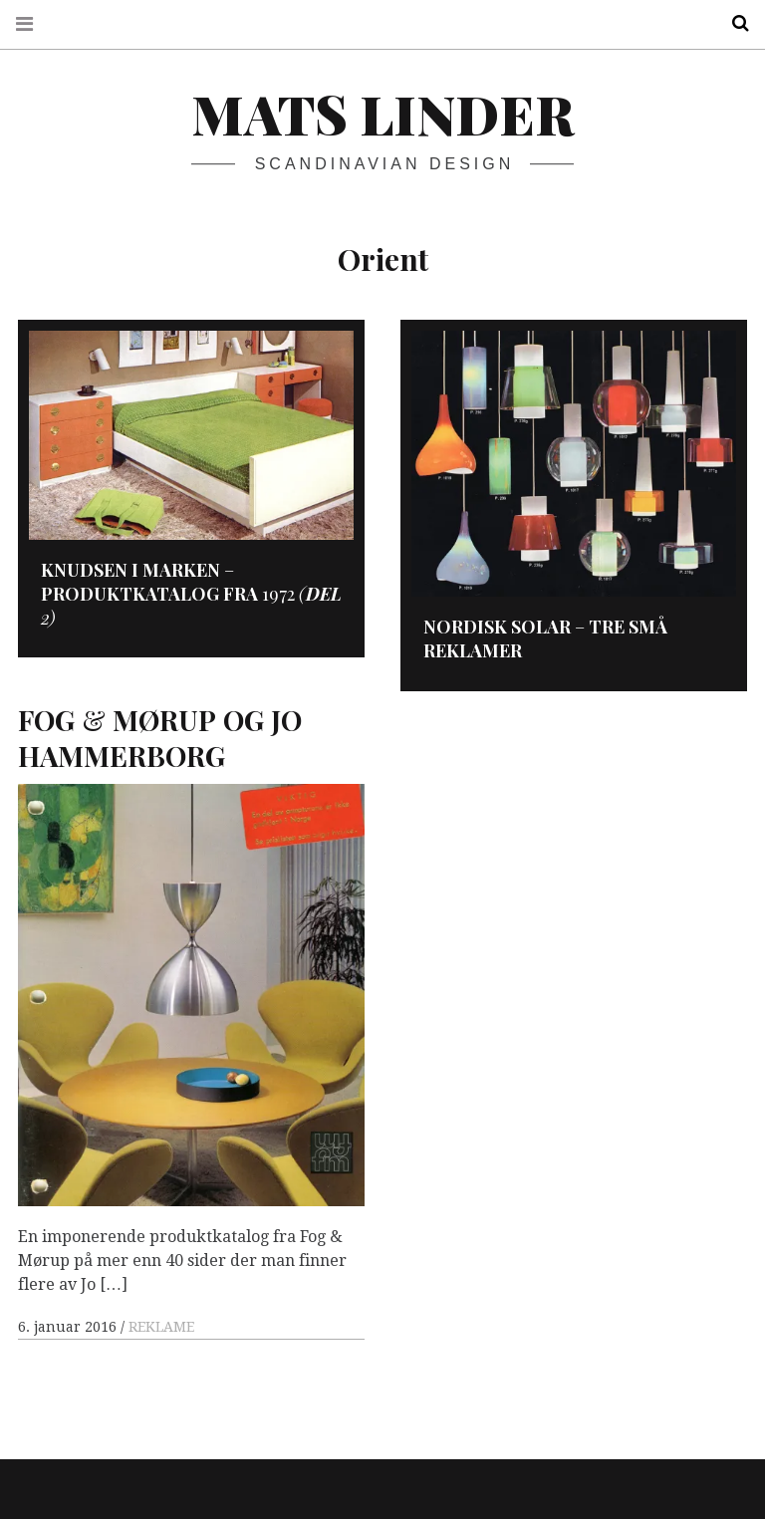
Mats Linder (382, 113)
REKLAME (161, 1327)
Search (733, 23)
